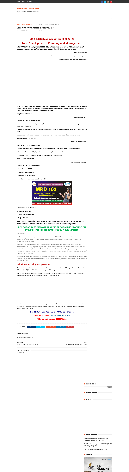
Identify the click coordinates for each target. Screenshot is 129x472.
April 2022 (90, 177)
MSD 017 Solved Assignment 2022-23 (99, 412)
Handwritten (59, 19)
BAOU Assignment (90, 129)
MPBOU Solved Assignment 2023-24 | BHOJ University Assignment (98, 86)
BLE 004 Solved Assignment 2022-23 (99, 245)
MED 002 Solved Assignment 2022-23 (99, 390)
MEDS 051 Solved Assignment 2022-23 (99, 216)
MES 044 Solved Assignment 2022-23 (99, 353)
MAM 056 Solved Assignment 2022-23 (99, 272)
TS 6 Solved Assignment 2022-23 (98, 255)
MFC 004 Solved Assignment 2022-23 (99, 314)
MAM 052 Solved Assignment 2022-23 (99, 282)
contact (29, 1)
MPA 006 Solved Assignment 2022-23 (99, 397)
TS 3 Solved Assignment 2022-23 (98, 263)
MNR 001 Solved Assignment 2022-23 (99, 370)
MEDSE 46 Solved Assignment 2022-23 (99, 185)
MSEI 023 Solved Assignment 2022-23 (99, 297)
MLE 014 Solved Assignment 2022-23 (99, 333)
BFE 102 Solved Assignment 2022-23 (99, 228)
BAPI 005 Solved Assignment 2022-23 (99, 238)
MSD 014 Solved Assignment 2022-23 (99, 419)
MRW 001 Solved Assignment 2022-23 (99, 326)
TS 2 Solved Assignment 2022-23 (98, 265)
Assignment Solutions (29, 19)
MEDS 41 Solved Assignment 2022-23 (99, 195)
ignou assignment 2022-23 (29, 24)
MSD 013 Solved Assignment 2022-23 (99, 421)
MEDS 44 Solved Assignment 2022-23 (99, 188)
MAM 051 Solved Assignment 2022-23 (99, 284)
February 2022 (92, 432)
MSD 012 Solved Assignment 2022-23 (99, 424)
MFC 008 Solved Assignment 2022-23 (99, 306)
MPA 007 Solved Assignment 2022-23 (99, 395)
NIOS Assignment (104, 139)
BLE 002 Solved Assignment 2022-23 (99, 250)
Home (18, 19)
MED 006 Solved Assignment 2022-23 (99, 380)
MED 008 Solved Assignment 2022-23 (99, 375)
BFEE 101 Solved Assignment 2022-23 (99, 226)
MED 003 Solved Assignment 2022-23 (99, 387)
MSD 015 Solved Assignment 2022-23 (99, 417)
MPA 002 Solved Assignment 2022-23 (99, 407)
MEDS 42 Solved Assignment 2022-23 (99, 193)
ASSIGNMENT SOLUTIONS (28, 8)
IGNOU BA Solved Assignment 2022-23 (95, 136)
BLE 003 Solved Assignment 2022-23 (99, 248)
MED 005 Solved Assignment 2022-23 (99, 382)
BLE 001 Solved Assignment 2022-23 (99, 253)
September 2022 (93, 167)
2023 (87, 158)
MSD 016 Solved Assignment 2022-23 (99, 414)
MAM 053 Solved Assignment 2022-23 (99, 280)
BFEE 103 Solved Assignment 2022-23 (99, 221)
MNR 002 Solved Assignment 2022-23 (99, 368)
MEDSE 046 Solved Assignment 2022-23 (99, 198)
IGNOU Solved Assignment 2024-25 (95, 91)
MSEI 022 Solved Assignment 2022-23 (99, 299)
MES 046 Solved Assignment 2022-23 (99, 348)
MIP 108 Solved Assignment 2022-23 (99, 429)
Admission (42, 19)
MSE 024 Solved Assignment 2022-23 (99, 294)
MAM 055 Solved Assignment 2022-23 (99, 275)
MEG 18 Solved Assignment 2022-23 (99, 179)
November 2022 (92, 162)
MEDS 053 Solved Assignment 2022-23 (99, 209)
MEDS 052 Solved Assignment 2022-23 (99, 213)
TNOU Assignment (90, 142)
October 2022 (92, 165)
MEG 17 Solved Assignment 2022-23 (99, 182)
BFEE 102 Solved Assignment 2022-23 (99, 223)
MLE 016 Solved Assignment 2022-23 (99, 329)
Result (50, 19)
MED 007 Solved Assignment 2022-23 (99, 377)
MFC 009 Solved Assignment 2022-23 (99, 304)
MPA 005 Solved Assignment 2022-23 (99, 399)
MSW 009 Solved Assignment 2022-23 (99, 202)
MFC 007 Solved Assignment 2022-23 (99, 309)
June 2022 (90, 172)
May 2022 (90, 175)
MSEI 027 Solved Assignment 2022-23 (99, 287)
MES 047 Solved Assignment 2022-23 (99, 346)
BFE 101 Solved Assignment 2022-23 (99, 231)
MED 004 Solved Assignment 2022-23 (99, 385)
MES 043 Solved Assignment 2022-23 (99, 355)
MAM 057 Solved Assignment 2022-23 (99, 270)
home (18, 1)
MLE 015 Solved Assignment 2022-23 (99, 331)
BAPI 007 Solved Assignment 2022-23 (99, 233)
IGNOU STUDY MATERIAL (91, 139)
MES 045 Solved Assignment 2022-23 (99, 350)
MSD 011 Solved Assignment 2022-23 (99, 426)
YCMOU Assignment (102, 142)
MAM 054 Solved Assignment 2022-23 (99, 277)
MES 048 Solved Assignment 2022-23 (99, 343)
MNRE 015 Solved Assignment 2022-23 (99, 365)
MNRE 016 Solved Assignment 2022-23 (99, 363)
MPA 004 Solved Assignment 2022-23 (99, 402)
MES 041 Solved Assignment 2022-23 (99, 360)
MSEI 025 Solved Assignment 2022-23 (99, 292)
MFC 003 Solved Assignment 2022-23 (99, 316)
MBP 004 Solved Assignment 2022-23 (99, 373)
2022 (87, 160)
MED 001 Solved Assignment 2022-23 (99, 392)
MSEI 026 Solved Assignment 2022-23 (99, 289)
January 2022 (92, 434)
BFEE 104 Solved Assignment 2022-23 (99, 218)
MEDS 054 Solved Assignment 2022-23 (99, 205)
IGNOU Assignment (99, 132)
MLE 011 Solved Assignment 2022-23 (99, 341)
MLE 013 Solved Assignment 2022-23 (99, 336)
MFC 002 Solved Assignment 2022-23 (99, 319)
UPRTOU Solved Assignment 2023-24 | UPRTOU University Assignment (96, 80)
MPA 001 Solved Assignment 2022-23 (99, 409)
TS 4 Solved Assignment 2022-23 (98, 260)
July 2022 (90, 170)
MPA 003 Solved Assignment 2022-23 (99, 404)
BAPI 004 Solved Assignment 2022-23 (99, 240)
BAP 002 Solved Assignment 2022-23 (99, 243)
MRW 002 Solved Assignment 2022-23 (99, 324)
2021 (87, 437)
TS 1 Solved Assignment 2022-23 (98, 267)
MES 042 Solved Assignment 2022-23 (99, 358)
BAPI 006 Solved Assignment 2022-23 (99, 236)
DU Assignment (101, 129)
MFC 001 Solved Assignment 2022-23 (99, 321)
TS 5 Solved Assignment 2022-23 (98, 258)
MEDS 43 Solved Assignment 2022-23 (99, 190)
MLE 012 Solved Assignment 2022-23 (99, 338)
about (23, 1)
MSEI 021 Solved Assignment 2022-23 (99, 302)
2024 (87, 155)
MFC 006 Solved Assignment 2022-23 (99, 311)
